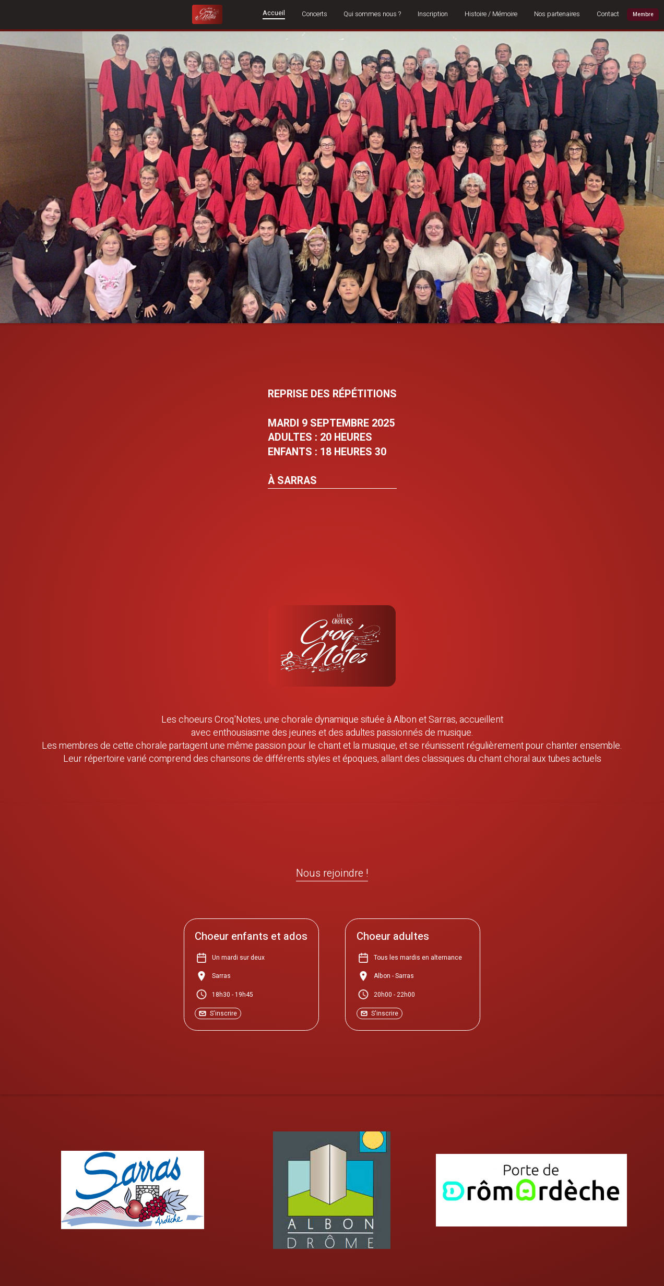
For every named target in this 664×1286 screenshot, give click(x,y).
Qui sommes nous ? (372, 14)
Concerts (314, 14)
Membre (643, 14)
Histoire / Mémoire (491, 14)
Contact (608, 14)
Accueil (274, 14)
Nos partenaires (557, 14)
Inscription (433, 14)
